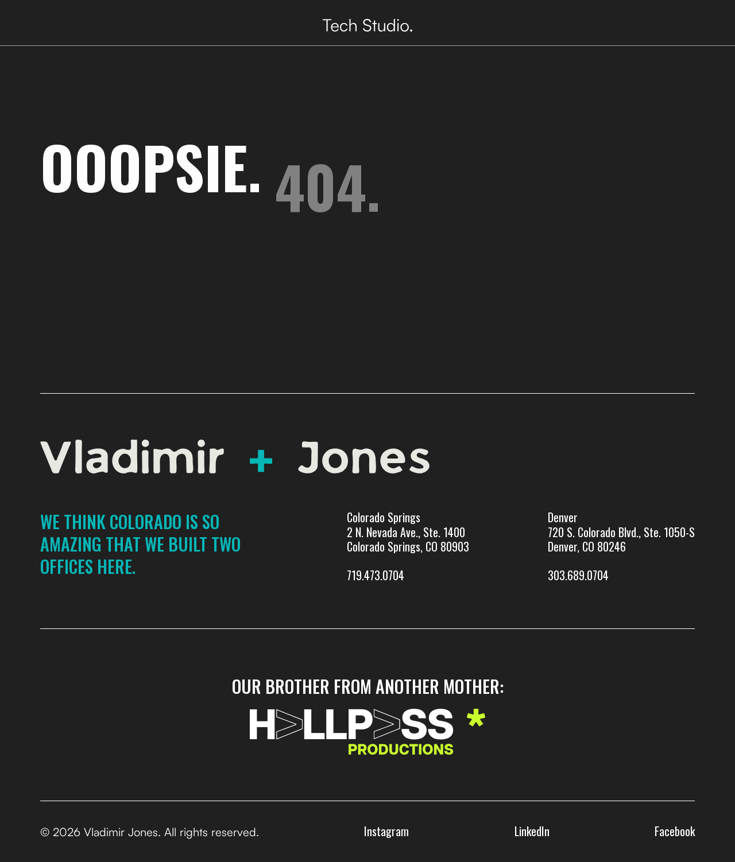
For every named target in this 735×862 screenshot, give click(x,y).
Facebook (675, 831)
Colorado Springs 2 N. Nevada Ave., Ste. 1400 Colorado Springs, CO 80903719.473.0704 (408, 546)
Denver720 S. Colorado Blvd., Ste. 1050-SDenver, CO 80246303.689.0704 (621, 546)
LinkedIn (532, 831)
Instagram (386, 831)
